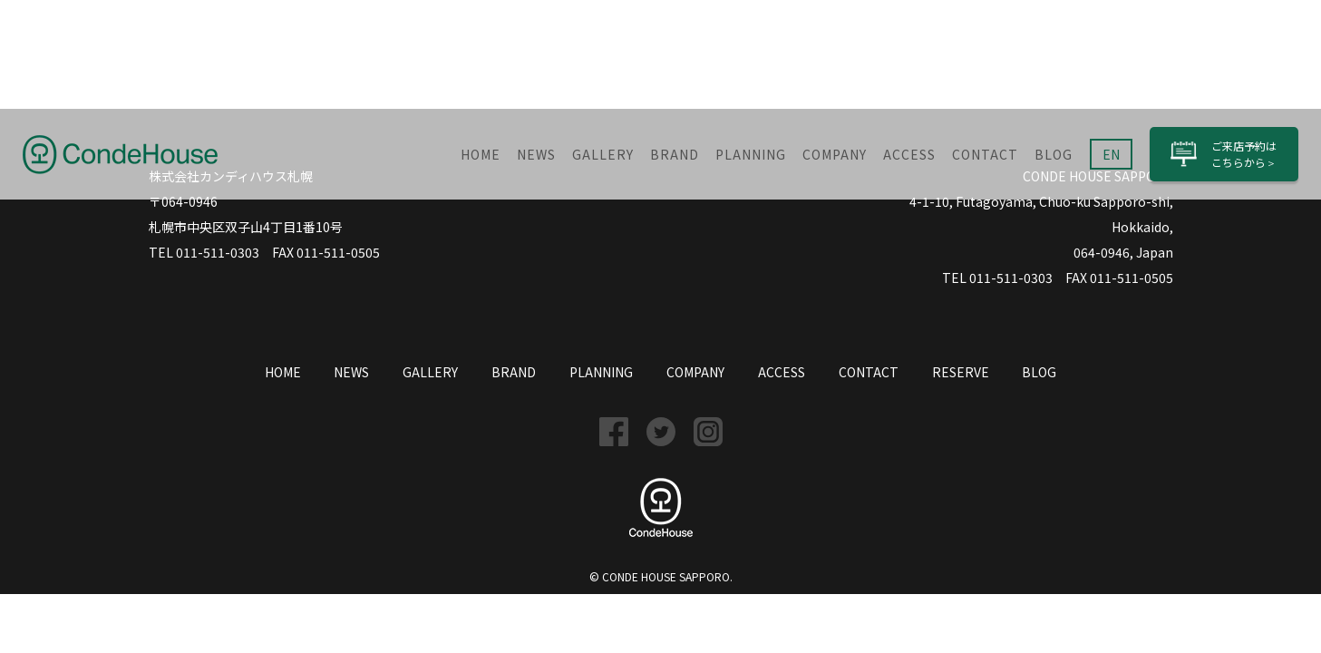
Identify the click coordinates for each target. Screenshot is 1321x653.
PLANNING (750, 154)
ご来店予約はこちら (1244, 154)
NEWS (536, 154)
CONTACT (985, 154)
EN (1111, 154)
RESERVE (960, 372)
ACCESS (909, 154)
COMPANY (834, 154)
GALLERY (603, 154)
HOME (480, 154)
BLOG (1053, 154)
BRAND (674, 154)
